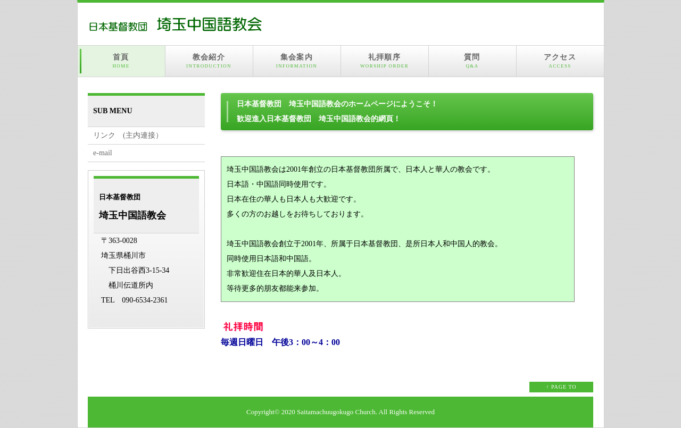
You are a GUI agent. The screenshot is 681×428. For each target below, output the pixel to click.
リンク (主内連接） (128, 135)
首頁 (121, 61)
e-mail (102, 153)
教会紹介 (209, 61)
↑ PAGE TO (561, 387)
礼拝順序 (384, 61)
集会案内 (296, 61)
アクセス (560, 61)
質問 (472, 61)
